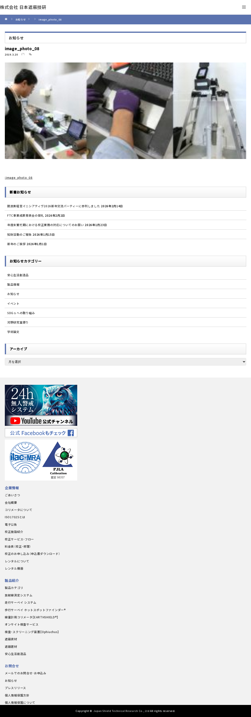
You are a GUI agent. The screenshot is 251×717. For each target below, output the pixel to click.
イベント (13, 303)
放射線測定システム (18, 595)
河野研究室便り (18, 322)
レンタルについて (17, 561)
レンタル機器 (14, 568)
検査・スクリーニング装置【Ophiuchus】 (32, 632)
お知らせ (13, 294)
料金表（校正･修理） (18, 546)
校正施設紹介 (14, 532)
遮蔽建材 (11, 646)
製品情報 (13, 284)
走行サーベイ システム (20, 602)
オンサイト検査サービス (22, 624)
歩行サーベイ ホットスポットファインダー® (35, 610)
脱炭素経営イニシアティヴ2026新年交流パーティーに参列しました (53, 206)
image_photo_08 (19, 177)
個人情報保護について (20, 702)
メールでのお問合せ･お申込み (25, 673)
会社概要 (11, 502)
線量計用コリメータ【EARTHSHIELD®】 (31, 617)
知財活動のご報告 (19, 234)
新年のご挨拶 (16, 244)
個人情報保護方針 (17, 695)
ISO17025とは (15, 517)
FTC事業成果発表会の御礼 (25, 215)
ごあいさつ (12, 495)
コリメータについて (18, 510)
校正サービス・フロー (19, 539)
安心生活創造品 (18, 275)
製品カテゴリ (14, 588)
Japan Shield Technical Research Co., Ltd (121, 711)
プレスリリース (15, 688)
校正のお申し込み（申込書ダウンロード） (32, 554)
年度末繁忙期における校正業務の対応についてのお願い (45, 225)
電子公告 (11, 524)
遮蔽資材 (11, 639)
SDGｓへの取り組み (21, 313)
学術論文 (13, 332)
